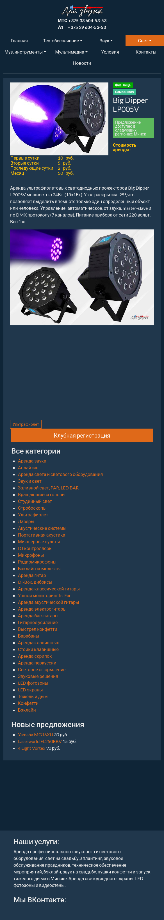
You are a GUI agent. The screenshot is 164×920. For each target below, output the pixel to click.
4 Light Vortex (32, 748)
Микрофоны (31, 555)
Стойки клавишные (38, 649)
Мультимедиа (69, 51)
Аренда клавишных (38, 642)
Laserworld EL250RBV (40, 741)
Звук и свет (30, 481)
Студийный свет (35, 501)
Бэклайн (27, 709)
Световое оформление (42, 669)
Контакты (146, 51)
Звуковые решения (38, 676)
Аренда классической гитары (49, 588)
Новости (82, 63)
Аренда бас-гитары (38, 615)
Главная (19, 40)
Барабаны (28, 635)
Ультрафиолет (26, 424)
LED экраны (30, 689)
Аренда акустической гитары (48, 602)
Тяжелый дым (33, 696)
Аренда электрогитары (42, 608)
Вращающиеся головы (41, 494)
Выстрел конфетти (37, 629)
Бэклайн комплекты (39, 568)
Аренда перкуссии (37, 662)
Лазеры (26, 521)
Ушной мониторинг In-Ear (44, 595)
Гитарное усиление (38, 622)
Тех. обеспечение (61, 40)
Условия (110, 51)
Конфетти (28, 703)
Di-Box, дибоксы (35, 582)
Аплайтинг (29, 467)
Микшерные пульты (39, 541)
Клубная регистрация (82, 435)
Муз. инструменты (23, 51)
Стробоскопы (32, 507)
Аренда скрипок (35, 656)
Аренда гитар (32, 575)
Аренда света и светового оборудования (60, 474)
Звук (105, 40)
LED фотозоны (33, 683)
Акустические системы (42, 528)
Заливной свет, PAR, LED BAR (48, 487)
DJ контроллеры (35, 548)
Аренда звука (32, 460)
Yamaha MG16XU (36, 734)
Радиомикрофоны (37, 561)
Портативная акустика (41, 534)
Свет (143, 40)
